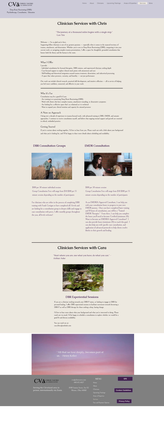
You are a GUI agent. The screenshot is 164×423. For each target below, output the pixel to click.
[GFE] (125, 379)
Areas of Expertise (98, 396)
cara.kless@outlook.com (62, 325)
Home (95, 382)
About (95, 386)
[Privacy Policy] (124, 401)
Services (95, 399)
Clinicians (96, 389)
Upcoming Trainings (99, 393)
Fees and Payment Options (101, 403)
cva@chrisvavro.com (79, 380)
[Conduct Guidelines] (123, 390)
